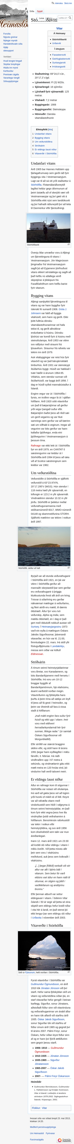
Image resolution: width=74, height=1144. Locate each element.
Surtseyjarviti (58, 62)
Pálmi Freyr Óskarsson (57, 1076)
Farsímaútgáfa (36, 1139)
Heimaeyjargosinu (51, 626)
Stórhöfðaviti (59, 39)
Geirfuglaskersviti (61, 58)
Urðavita (36, 917)
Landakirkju (57, 646)
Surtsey (35, 626)
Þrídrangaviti (58, 66)
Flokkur (36, 1108)
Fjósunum (30, 972)
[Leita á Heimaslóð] (65, 17)
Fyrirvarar (50, 1133)
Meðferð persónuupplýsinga (43, 1127)
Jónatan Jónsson (50, 988)
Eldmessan (37, 654)
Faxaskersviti (59, 54)
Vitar (59, 28)
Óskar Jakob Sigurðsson (51, 1019)
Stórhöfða (36, 184)
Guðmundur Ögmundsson (45, 984)
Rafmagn (36, 445)
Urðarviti (56, 43)
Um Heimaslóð (37, 1133)
